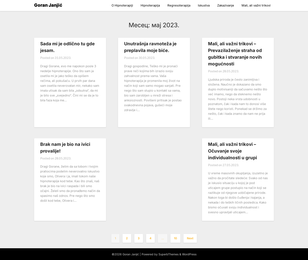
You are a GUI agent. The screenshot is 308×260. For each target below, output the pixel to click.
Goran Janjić (48, 5)
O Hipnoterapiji (122, 5)
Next (190, 238)
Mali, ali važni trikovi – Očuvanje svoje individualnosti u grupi (232, 151)
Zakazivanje (225, 5)
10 (175, 238)
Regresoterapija (178, 5)
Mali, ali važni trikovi (256, 5)
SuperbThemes (168, 254)
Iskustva (204, 5)
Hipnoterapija (150, 5)
